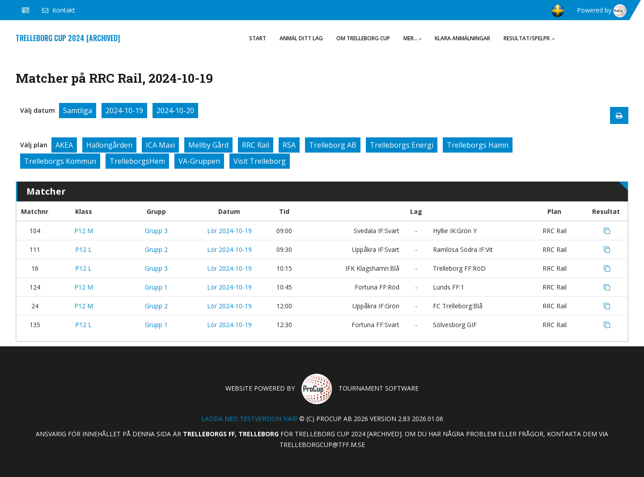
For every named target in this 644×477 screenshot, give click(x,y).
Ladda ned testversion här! (249, 418)
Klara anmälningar (462, 38)
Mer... (412, 38)
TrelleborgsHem (137, 161)
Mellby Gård (208, 145)
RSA (289, 145)
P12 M (83, 230)
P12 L (83, 249)
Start (257, 38)
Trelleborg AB (332, 145)
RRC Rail (255, 145)
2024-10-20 (175, 110)
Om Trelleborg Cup (363, 38)
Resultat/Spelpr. (529, 38)
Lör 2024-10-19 (229, 230)
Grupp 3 (156, 230)
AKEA (64, 145)
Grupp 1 (156, 287)
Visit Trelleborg (259, 161)
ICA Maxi (160, 145)
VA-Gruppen (199, 161)
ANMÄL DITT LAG (301, 38)
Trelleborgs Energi (401, 145)
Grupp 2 (156, 249)
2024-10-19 (124, 110)
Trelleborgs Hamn (477, 145)
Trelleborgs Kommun (60, 161)
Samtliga (77, 110)
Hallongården (109, 145)
